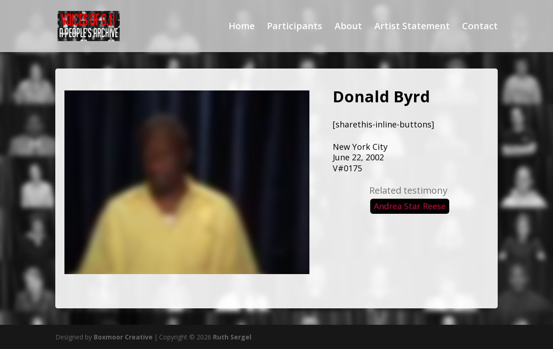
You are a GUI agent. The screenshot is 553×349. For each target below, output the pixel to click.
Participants (294, 27)
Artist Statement (412, 27)
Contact (480, 27)
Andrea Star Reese (410, 206)
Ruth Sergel (232, 337)
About (348, 27)
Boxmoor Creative (123, 337)
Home (242, 27)
